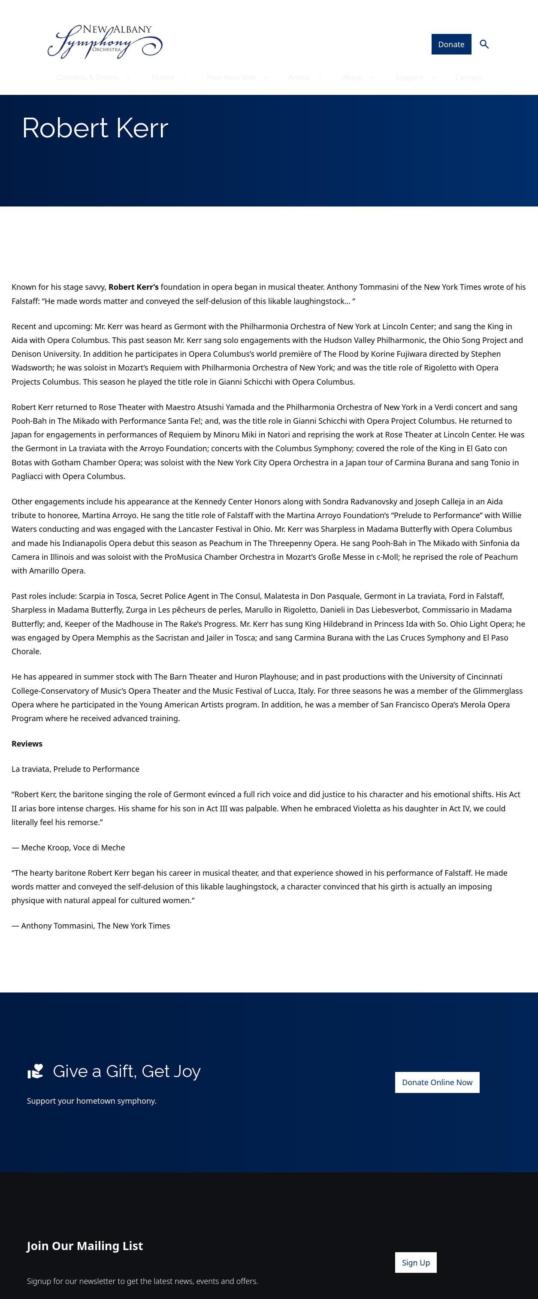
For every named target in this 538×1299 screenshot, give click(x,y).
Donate (456, 26)
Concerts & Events (91, 60)
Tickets (168, 60)
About (362, 60)
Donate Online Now (437, 1111)
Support (420, 60)
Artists (308, 60)
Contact (473, 60)
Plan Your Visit (239, 60)
